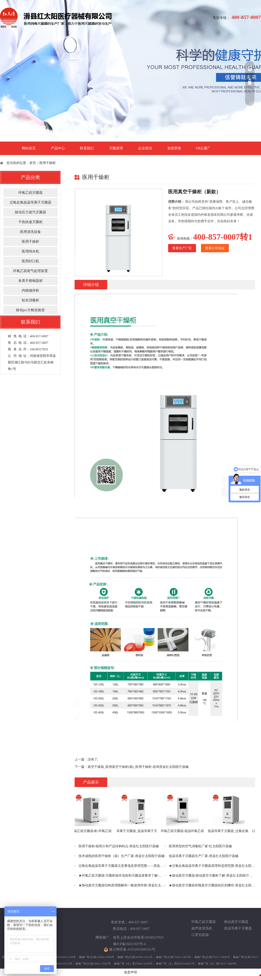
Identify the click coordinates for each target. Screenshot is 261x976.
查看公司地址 (215, 248)
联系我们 (87, 148)
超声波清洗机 (201, 928)
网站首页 (29, 148)
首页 (32, 163)
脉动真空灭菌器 (236, 922)
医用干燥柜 (47, 163)
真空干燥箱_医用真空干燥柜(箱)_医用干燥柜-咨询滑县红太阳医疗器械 (138, 767)
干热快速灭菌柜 (30, 222)
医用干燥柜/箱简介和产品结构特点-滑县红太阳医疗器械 (117, 846)
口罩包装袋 (200, 935)
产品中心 (58, 148)
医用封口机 (30, 261)
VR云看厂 (203, 148)
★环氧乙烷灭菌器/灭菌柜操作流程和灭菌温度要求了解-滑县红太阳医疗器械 (120, 875)
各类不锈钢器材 (30, 280)
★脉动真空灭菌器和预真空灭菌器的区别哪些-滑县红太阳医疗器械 (210, 885)
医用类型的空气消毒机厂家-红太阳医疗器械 (198, 846)
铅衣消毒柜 (30, 300)
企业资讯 (145, 148)
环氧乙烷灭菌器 (30, 192)
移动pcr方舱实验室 (30, 310)
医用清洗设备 (30, 232)
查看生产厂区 (182, 248)
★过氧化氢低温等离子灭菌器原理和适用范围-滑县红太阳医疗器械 (210, 865)
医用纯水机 (30, 251)
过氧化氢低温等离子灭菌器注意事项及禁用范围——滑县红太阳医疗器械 (120, 865)
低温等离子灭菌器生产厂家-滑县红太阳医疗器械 (202, 856)
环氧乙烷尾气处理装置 (30, 271)
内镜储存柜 (30, 290)
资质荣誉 (174, 148)
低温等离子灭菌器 (238, 928)
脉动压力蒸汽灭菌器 (30, 212)
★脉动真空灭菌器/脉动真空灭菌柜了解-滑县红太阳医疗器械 (210, 875)
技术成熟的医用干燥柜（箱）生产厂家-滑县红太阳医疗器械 (120, 856)
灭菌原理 (116, 148)
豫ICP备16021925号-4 (129, 944)
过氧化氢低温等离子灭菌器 (30, 202)
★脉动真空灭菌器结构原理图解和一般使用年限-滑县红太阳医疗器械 (120, 885)
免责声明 (130, 972)
